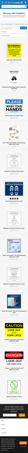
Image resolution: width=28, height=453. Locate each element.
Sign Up (22, 415)
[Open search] (25, 6)
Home (2, 24)
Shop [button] (2, 420)
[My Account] (21, 3)
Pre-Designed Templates (19, 24)
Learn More (23, 446)
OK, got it (23, 443)
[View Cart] (25, 3)
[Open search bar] (6, 3)
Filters (23, 27)
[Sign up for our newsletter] (10, 415)
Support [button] (3, 428)
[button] (2, 3)
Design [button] (3, 424)
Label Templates (8, 24)
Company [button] (3, 432)
